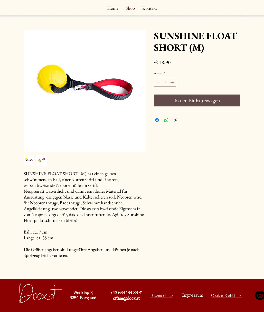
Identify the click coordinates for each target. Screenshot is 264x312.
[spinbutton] (165, 82)
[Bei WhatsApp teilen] (166, 120)
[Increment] (173, 82)
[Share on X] (176, 120)
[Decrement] (158, 82)
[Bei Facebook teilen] (157, 120)
